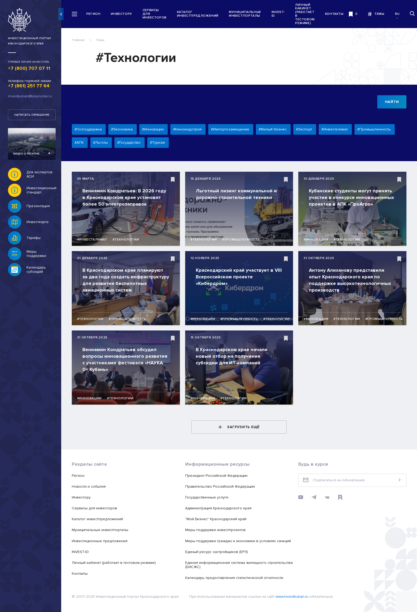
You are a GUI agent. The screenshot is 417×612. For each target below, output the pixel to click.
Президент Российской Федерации (218, 475)
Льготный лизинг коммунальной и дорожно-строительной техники (237, 194)
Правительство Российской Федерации (221, 486)
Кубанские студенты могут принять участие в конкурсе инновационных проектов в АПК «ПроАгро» (352, 197)
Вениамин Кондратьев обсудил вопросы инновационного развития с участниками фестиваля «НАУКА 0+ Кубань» (127, 359)
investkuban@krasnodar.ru (30, 96)
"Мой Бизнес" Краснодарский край (217, 519)
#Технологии (128, 240)
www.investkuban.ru (294, 596)
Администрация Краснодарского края (220, 508)
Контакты (336, 14)
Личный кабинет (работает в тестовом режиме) (307, 14)
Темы (103, 40)
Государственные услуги (208, 497)
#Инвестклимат (94, 240)
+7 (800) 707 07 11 (29, 68)
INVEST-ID (280, 14)
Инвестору (124, 14)
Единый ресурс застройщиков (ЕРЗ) (218, 552)
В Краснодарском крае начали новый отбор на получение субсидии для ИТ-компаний (233, 356)
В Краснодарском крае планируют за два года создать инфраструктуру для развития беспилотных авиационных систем (126, 280)
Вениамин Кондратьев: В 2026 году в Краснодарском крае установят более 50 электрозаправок (126, 197)
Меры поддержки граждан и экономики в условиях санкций (239, 541)
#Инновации (316, 240)
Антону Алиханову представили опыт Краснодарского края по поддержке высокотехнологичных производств (351, 280)
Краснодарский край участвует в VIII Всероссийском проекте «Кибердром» (236, 276)
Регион (96, 14)
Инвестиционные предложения (102, 541)
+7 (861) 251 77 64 (29, 86)
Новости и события (91, 486)
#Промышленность (242, 240)
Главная (80, 40)
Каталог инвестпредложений (200, 14)
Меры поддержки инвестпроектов (217, 530)
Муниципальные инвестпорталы (247, 14)
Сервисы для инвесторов (157, 14)
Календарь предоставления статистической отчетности (236, 577)
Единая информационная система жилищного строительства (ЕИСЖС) (227, 564)
